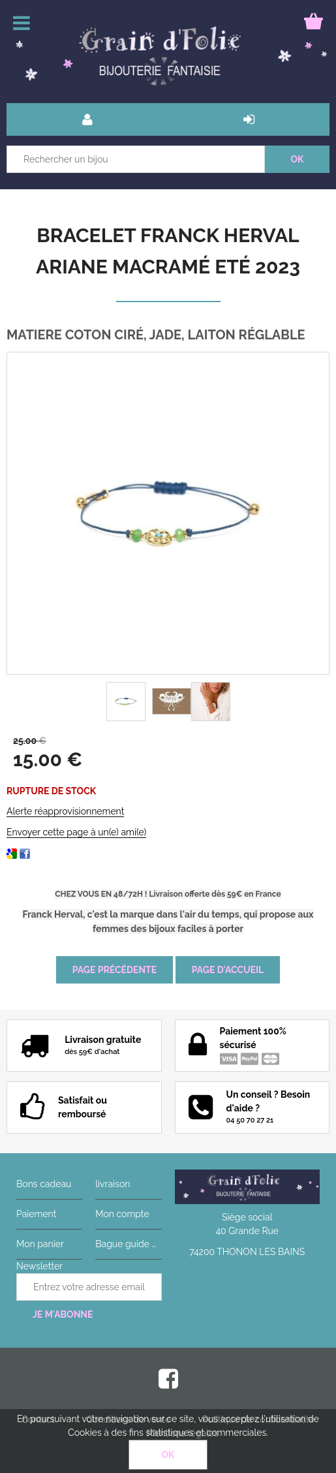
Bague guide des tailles (128, 1244)
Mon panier (40, 1244)
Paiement (36, 1214)
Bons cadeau (43, 1184)
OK (168, 1455)
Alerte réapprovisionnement (65, 811)
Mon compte (122, 1214)
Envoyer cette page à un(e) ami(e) (76, 832)
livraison (112, 1184)
